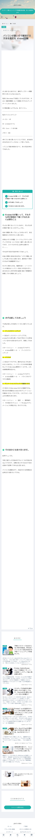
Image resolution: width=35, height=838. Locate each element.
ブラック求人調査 (9, 829)
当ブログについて (25, 832)
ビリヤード (9, 832)
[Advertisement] (17, 69)
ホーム (9, 826)
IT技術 (26, 826)
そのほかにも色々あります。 (16, 206)
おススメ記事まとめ (25, 829)
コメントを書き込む (17, 807)
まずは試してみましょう (15, 202)
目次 (16, 191)
